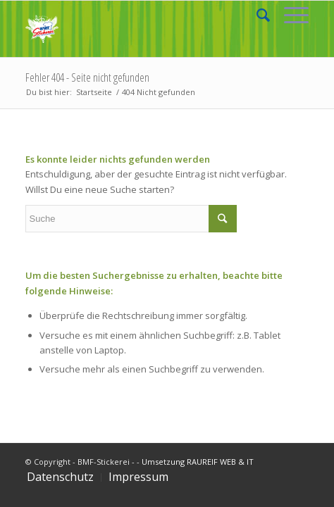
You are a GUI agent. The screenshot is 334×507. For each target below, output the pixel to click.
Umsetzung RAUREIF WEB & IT (198, 461)
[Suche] (256, 15)
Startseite (94, 92)
